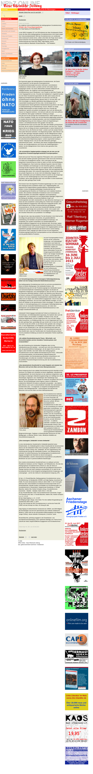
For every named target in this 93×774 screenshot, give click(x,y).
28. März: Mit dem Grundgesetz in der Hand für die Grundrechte (77, 121)
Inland (3, 26)
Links (3, 63)
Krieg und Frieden (7, 36)
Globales (4, 33)
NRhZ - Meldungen (72, 13)
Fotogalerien (5, 48)
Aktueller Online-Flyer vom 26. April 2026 (30, 12)
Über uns (4, 65)
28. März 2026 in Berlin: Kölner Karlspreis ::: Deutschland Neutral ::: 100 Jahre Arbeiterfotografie (76, 72)
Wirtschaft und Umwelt (8, 31)
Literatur (4, 56)
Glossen (4, 41)
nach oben (34, 537)
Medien (4, 43)
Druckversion (22, 20)
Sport (3, 51)
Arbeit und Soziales (7, 28)
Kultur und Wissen (7, 53)
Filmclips (4, 46)
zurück (20, 16)
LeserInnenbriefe (7, 60)
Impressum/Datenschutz (9, 70)
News (3, 21)
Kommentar (5, 38)
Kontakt (4, 68)
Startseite (21, 537)
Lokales (4, 23)
